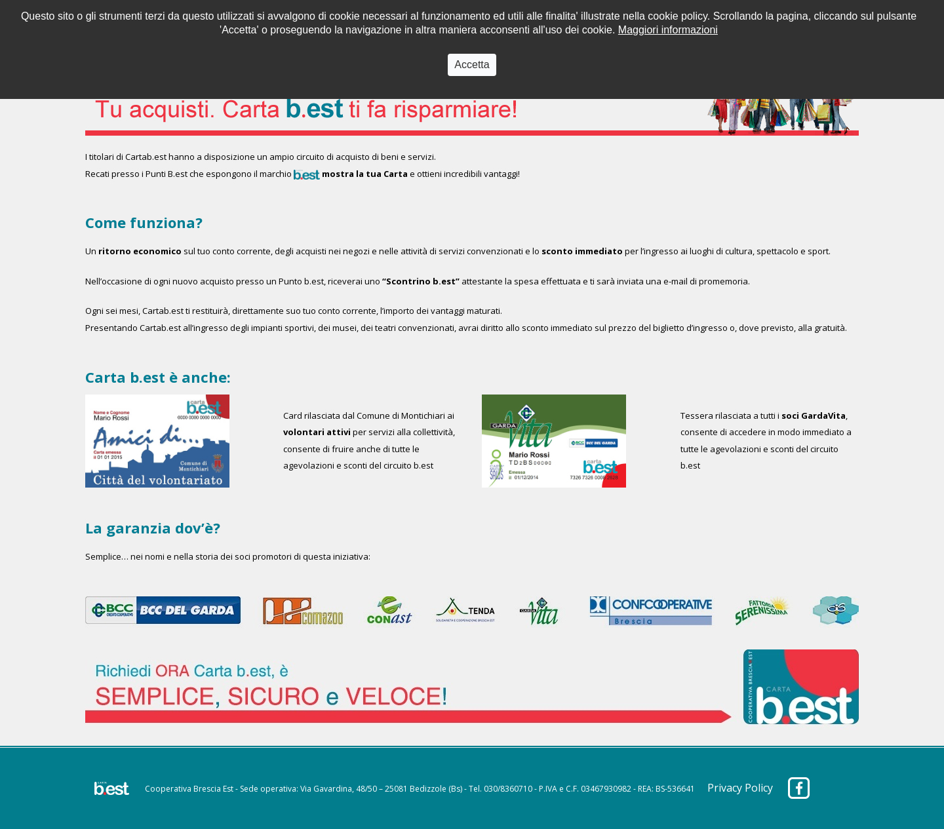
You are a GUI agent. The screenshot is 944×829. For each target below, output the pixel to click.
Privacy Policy (740, 788)
